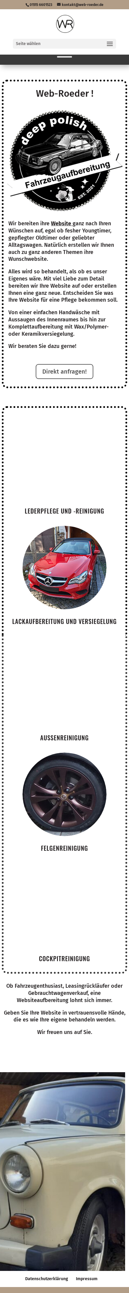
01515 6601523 (41, 5)
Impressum (87, 1278)
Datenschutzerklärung (46, 1278)
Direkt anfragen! (64, 371)
